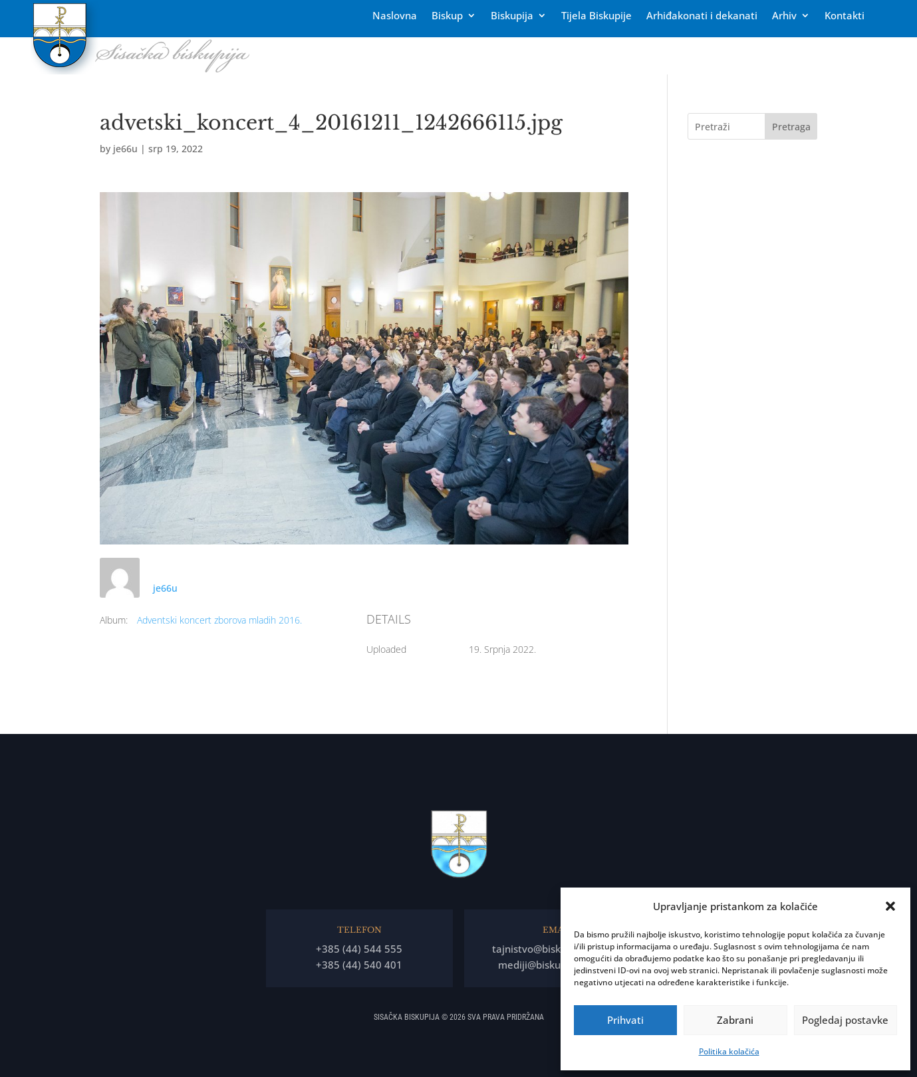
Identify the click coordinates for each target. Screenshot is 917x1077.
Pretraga (791, 126)
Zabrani (735, 1019)
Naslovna (394, 16)
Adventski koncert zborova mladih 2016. (219, 620)
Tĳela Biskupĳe (596, 16)
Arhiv (784, 16)
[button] (890, 906)
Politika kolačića (729, 1051)
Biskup (447, 16)
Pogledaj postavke (845, 1019)
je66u (125, 148)
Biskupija (512, 16)
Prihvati (625, 1019)
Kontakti (844, 16)
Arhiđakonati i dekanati (701, 16)
